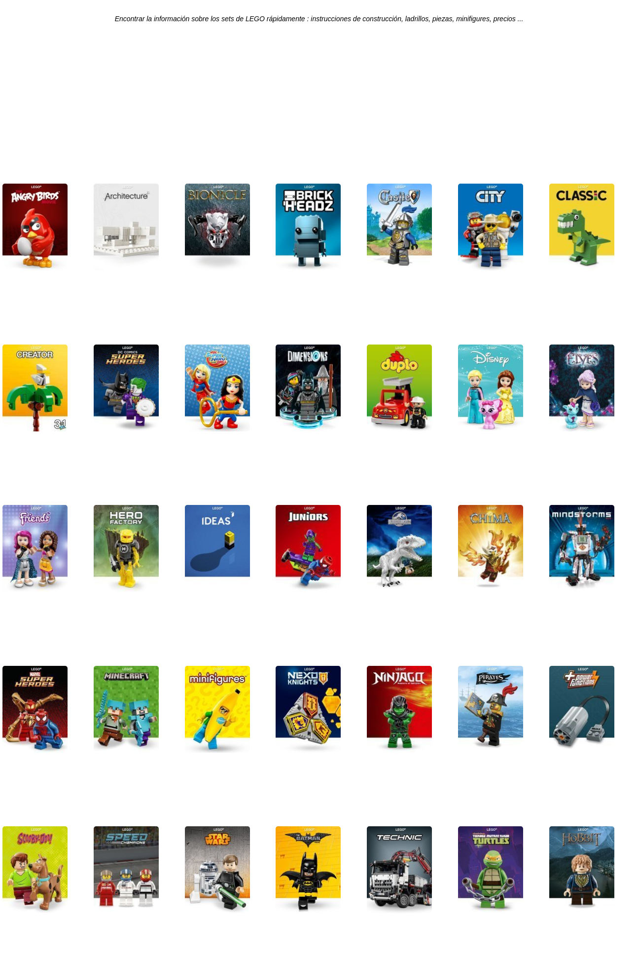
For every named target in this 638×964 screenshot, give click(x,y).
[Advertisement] (319, 107)
